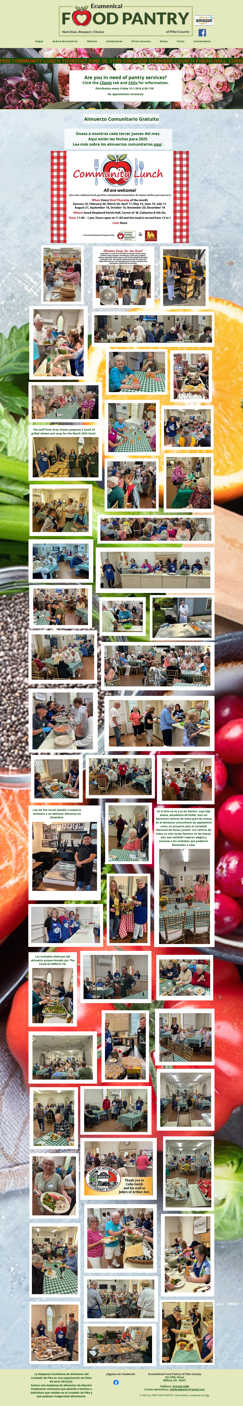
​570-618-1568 (181, 1386)
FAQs (132, 82)
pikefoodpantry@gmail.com (187, 1389)
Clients (106, 82)
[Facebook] (202, 32)
